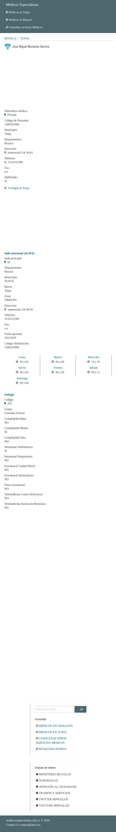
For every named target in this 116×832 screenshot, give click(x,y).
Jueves (22, 367)
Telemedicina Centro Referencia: (23, 494)
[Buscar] (80, 709)
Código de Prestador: (16, 120)
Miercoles (94, 357)
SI (5, 181)
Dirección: (10, 148)
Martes (58, 357)
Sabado (93, 367)
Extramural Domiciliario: (19, 475)
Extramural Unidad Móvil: (20, 466)
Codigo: (9, 399)
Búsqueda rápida (51, 749)
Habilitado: (11, 177)
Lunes (22, 357)
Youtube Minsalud (52, 805)
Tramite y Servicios (53, 793)
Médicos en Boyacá (19, 19)
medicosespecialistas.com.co (23, 820)
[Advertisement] (58, 78)
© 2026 (28, 820)
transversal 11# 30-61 (20, 152)
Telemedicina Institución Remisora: (25, 503)
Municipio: (10, 129)
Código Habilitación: (16, 343)
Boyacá (10, 38)
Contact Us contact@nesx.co (23, 824)
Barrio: (8, 286)
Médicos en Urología (54, 725)
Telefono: (10, 158)
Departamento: (13, 139)
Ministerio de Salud (53, 774)
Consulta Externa (14, 413)
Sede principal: (13, 258)
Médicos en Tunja (18, 12)
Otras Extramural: (14, 485)
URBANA (10, 299)
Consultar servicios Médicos (24, 27)
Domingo (22, 378)
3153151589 (15, 162)
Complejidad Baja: (15, 418)
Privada (11, 114)
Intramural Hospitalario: (18, 456)
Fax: (7, 167)
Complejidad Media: (16, 428)
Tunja (25, 38)
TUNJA (9, 281)
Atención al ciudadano (56, 786)
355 (9, 403)
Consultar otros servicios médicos (51, 740)
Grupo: (8, 409)
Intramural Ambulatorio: (18, 447)
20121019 (10, 337)
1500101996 (11, 124)
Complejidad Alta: (15, 437)
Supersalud (47, 780)
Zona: (7, 296)
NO (6, 422)
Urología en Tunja (18, 188)
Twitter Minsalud (52, 799)
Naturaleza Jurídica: (16, 111)
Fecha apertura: (13, 334)
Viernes (58, 367)
